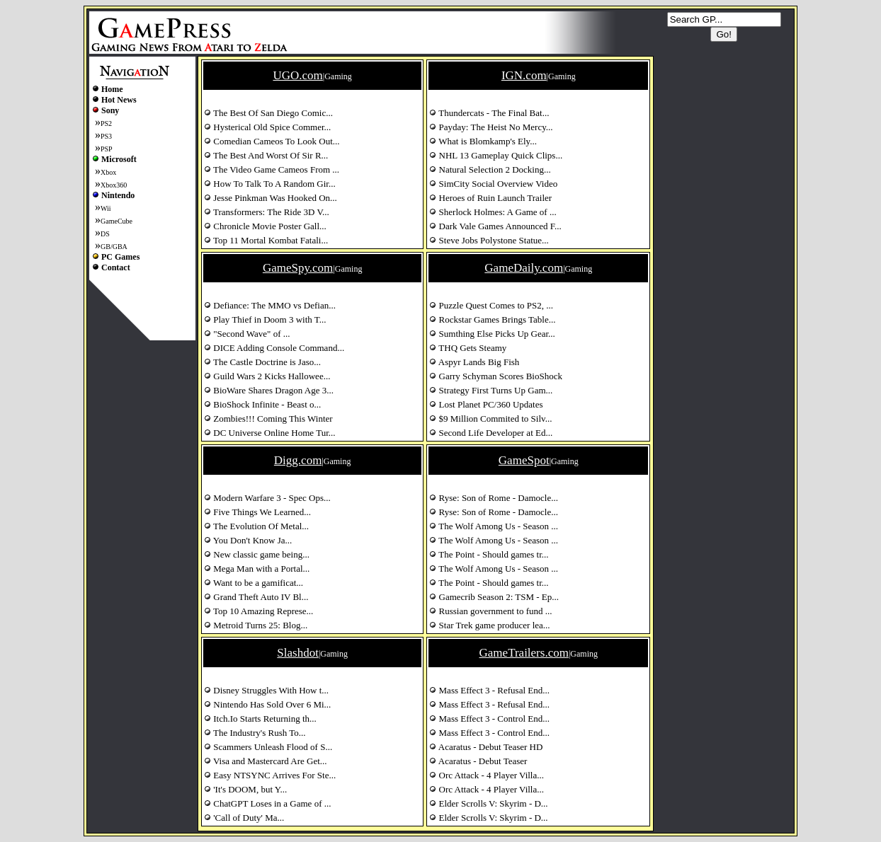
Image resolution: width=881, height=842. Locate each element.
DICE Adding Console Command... (274, 347)
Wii (106, 208)
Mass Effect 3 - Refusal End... (489, 690)
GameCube (116, 221)
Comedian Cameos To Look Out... (272, 141)
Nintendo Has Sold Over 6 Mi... (267, 704)
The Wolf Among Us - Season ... (493, 526)
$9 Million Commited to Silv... (490, 418)
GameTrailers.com (524, 652)
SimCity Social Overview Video (493, 183)
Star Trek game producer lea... (489, 625)
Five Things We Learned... (257, 512)
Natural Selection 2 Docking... (489, 169)
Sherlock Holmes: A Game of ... (492, 212)
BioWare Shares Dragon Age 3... (269, 390)
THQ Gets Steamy (467, 347)
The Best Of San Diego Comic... (268, 113)
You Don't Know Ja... (248, 540)
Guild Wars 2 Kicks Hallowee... (267, 376)
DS (105, 234)
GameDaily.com (523, 268)
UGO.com (297, 75)
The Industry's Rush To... (255, 732)
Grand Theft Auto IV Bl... (256, 597)
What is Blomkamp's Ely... (483, 141)
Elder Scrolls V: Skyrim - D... (488, 803)
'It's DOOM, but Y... (245, 789)
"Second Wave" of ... (247, 333)
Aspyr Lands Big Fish (474, 362)
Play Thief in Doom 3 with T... (265, 319)
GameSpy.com (298, 268)
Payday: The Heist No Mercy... (490, 127)
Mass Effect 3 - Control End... (489, 718)
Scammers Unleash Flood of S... (268, 747)
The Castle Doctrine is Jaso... (262, 362)
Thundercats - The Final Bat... (489, 113)
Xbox (108, 172)
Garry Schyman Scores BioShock (495, 376)
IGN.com (524, 75)
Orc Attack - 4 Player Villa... (486, 775)
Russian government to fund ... (490, 611)
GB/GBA (114, 246)
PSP (107, 149)
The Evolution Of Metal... (256, 526)
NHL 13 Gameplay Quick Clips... (495, 155)
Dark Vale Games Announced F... (495, 226)
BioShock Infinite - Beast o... (262, 404)
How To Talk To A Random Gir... (270, 183)
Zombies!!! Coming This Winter (268, 418)
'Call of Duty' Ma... (244, 817)
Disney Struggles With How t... (266, 690)
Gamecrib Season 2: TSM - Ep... (494, 597)
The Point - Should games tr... (488, 554)
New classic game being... (256, 554)
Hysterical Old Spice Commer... (267, 127)
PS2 (106, 123)
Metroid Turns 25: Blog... (255, 625)
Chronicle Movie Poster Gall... (265, 226)
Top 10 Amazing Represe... (258, 611)
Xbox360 (114, 185)
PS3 (106, 136)
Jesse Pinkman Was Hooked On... (270, 197)
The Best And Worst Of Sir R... (266, 155)
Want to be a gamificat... (253, 582)
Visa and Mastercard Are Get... (265, 761)
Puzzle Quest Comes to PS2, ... (491, 305)
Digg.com (298, 460)
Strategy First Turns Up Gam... (490, 390)
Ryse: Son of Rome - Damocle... (493, 497)
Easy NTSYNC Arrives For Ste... (270, 775)
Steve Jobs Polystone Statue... (489, 240)
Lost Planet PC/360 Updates (485, 404)
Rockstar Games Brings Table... (492, 319)
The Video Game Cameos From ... (271, 169)
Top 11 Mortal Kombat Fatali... (266, 240)
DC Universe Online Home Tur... (270, 432)
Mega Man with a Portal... (256, 568)
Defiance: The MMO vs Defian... (270, 305)
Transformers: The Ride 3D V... (266, 212)
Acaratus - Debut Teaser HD (485, 747)
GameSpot (524, 460)
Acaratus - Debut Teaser (478, 761)
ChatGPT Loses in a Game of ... (267, 803)
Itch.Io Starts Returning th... (260, 718)
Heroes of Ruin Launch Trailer (490, 197)
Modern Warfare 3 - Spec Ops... (267, 497)
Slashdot (298, 652)
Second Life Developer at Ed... (490, 432)
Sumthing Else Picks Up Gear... (492, 333)
